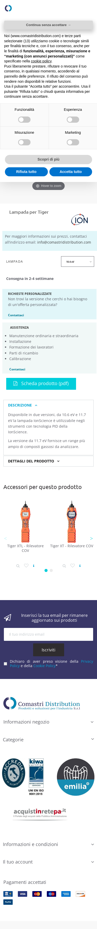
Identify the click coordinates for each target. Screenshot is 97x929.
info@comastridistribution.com (64, 242)
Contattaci (16, 315)
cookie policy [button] (41, 61)
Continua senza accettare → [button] (48, 25)
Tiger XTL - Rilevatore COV (25, 548)
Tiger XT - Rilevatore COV (71, 545)
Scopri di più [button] (48, 159)
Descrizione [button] (20, 405)
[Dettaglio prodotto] (18, 566)
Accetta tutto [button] (70, 172)
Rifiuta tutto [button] (26, 172)
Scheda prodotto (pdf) (41, 383)
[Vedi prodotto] (33, 566)
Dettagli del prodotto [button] (31, 461)
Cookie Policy (44, 665)
